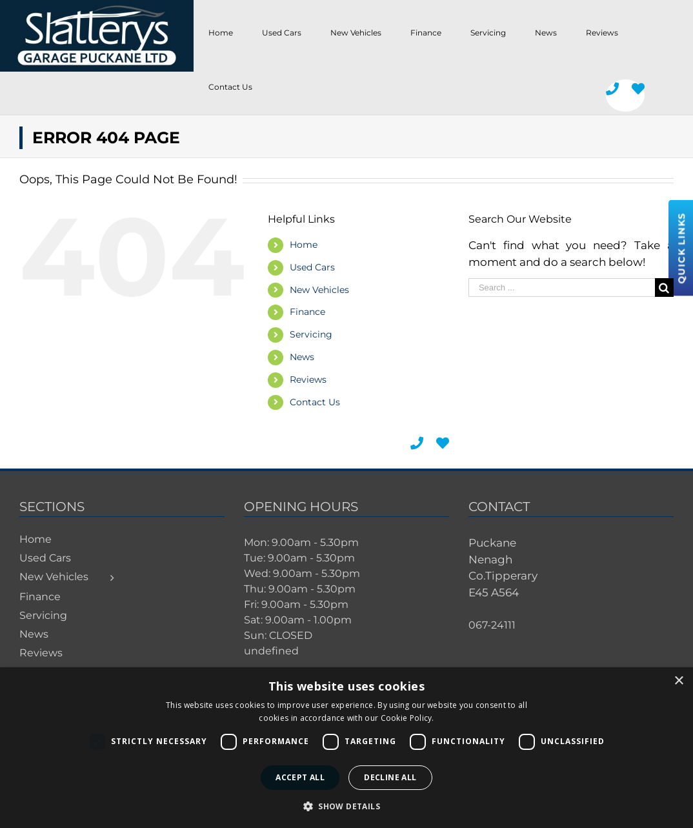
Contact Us (315, 402)
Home (303, 244)
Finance (307, 312)
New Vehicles (319, 290)
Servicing (311, 334)
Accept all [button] (300, 777)
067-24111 (492, 625)
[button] (346, 806)
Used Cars (312, 267)
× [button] (678, 681)
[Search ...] (561, 287)
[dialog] (346, 747)
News (302, 357)
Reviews (308, 379)
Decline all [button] (390, 777)
